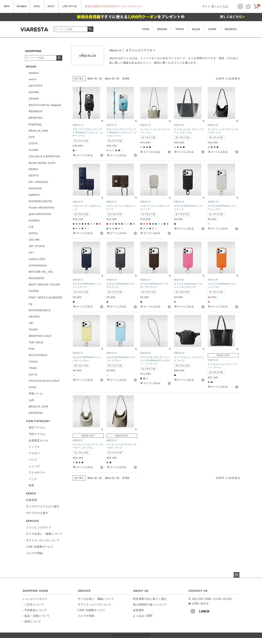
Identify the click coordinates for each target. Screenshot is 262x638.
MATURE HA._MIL (41, 271)
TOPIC (179, 29)
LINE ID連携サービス (91, 610)
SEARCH (231, 29)
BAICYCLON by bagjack (45, 105)
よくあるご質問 (143, 615)
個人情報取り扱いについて (150, 604)
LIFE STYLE (70, 6)
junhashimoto (38, 265)
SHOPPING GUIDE (35, 590)
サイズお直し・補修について (96, 598)
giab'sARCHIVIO (40, 214)
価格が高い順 (112, 78)
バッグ (33, 478)
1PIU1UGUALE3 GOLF (44, 380)
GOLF (51, 6)
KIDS (37, 6)
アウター (34, 453)
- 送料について (31, 621)
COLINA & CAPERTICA (44, 156)
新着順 (126, 78)
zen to (33, 374)
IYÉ (31, 226)
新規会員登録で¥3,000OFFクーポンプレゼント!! (114, 6)
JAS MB (34, 239)
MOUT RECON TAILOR (44, 284)
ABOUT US (140, 590)
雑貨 (31, 485)
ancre (32, 79)
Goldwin (34, 220)
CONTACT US (198, 590)
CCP (32, 137)
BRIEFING (36, 117)
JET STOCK (37, 246)
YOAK (33, 368)
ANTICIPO (36, 85)
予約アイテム (37, 434)
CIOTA (33, 143)
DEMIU (33, 169)
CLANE (34, 149)
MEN (7, 6)
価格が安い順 (94, 78)
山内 (31, 400)
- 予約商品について (34, 610)
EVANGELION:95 (40, 201)
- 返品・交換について (36, 615)
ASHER (34, 98)
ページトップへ (236, 575)
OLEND (34, 290)
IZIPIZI (33, 233)
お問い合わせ (198, 603)
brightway (35, 124)
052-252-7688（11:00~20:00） (211, 598)
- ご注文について (33, 604)
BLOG (196, 29)
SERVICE (84, 590)
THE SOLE (36, 342)
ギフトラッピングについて (94, 604)
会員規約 (138, 610)
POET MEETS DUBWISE (45, 297)
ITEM (145, 29)
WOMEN (22, 6)
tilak (32, 348)
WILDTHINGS (38, 355)
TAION (33, 329)
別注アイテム (37, 427)
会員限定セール (38, 440)
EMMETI (34, 194)
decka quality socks (42, 162)
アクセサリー (37, 472)
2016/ (32, 387)
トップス (34, 446)
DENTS (34, 175)
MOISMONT (37, 278)
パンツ (33, 459)
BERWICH (36, 111)
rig (30, 303)
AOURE (34, 92)
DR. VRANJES (38, 181)
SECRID (34, 316)
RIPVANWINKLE (40, 310)
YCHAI (33, 361)
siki (31, 323)
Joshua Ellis (37, 259)
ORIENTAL (36, 412)
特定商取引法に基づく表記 (150, 598)
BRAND (162, 29)
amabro (34, 72)
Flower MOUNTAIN (41, 207)
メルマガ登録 (86, 615)
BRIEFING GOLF (40, 335)
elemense (35, 188)
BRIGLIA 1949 (38, 130)
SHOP (213, 29)
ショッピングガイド (35, 598)
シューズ (34, 466)
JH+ (31, 252)
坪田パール (36, 393)
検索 (90, 29)
